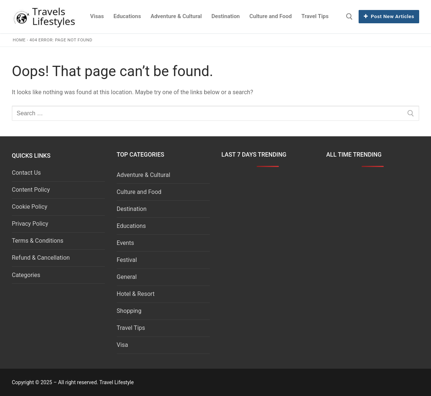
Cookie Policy (29, 206)
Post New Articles (389, 16)
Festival (127, 259)
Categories (26, 275)
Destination (132, 208)
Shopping (129, 310)
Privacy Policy (30, 223)
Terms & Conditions (38, 240)
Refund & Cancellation (41, 257)
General (127, 276)
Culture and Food (139, 191)
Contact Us (26, 172)
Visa (122, 344)
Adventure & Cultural (143, 174)
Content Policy (31, 189)
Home (19, 39)
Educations (131, 225)
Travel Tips (131, 327)
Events (125, 242)
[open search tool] (349, 16)
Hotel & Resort (136, 293)
